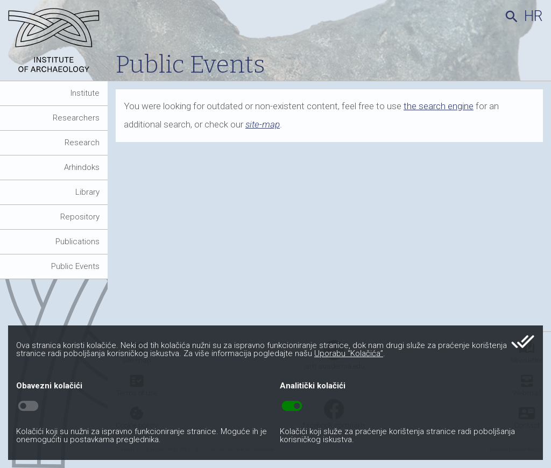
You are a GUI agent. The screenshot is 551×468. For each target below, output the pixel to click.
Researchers (76, 118)
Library (87, 192)
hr (533, 16)
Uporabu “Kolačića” (348, 353)
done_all (523, 342)
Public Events (75, 266)
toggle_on (292, 406)
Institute (85, 93)
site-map (262, 124)
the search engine (439, 106)
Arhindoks (82, 167)
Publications (77, 241)
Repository (80, 217)
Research (82, 142)
